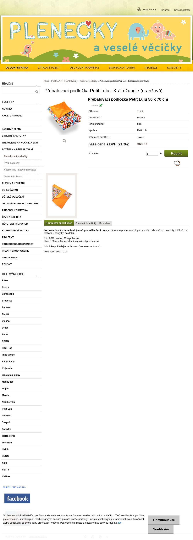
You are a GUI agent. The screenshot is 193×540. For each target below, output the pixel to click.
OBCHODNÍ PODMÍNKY (84, 67)
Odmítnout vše (164, 520)
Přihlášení (165, 10)
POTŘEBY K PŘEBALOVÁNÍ (63, 81)
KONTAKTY (174, 67)
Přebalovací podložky (88, 81)
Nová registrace (182, 10)
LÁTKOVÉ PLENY (49, 67)
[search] (37, 91)
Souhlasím (161, 529)
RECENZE (151, 67)
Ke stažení (104, 223)
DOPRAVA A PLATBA (122, 67)
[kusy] (152, 154)
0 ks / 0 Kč (149, 9)
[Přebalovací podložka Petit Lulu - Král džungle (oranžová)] (65, 121)
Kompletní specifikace (59, 223)
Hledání (7, 83)
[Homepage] (17, 67)
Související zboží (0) (85, 223)
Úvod (46, 81)
